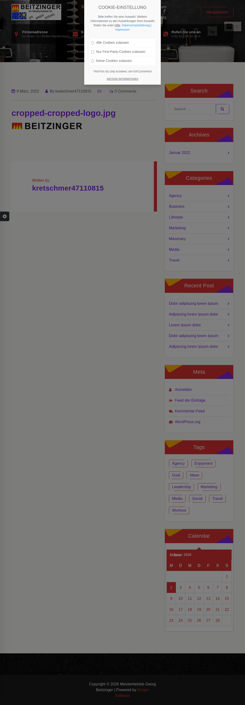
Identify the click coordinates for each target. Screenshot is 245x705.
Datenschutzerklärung (136, 25)
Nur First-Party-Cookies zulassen (118, 52)
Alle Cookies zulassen (110, 42)
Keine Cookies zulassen (111, 61)
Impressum (122, 29)
